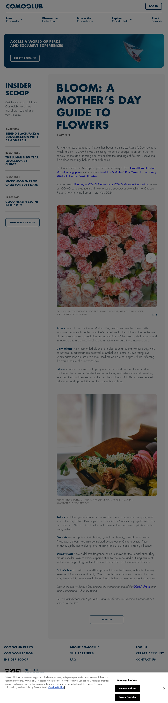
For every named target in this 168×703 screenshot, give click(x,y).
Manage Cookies (127, 681)
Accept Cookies (127, 699)
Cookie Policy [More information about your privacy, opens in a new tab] (56, 689)
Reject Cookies (127, 690)
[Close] (164, 689)
